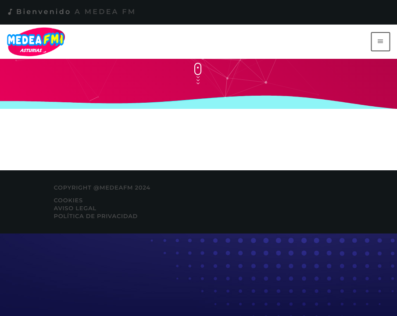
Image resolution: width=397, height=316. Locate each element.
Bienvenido (71, 12)
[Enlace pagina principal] (37, 41)
